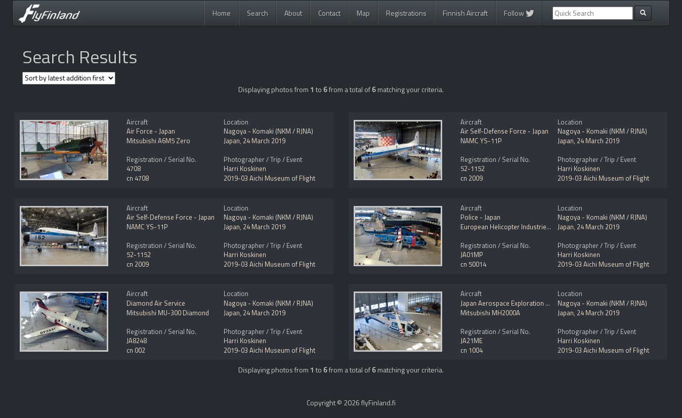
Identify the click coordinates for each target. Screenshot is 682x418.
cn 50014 (473, 264)
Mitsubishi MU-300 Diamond (167, 313)
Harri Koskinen (245, 168)
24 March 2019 (264, 141)
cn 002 (135, 350)
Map (363, 13)
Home (221, 13)
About (293, 13)
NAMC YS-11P (481, 141)
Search (257, 13)
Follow (519, 13)
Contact (329, 13)
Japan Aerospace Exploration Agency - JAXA (523, 303)
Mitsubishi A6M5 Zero (158, 141)
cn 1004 (471, 350)
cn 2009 (471, 178)
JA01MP (471, 254)
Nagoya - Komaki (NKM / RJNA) (268, 131)
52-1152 (472, 168)
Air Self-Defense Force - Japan (504, 131)
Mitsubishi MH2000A (490, 313)
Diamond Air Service (155, 303)
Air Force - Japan (150, 131)
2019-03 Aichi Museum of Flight (269, 178)
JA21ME (471, 341)
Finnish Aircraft (465, 13)
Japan (232, 141)
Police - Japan (480, 217)
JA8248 (136, 341)
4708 (133, 168)
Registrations (406, 13)
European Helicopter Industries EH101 (515, 227)
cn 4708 (137, 178)
